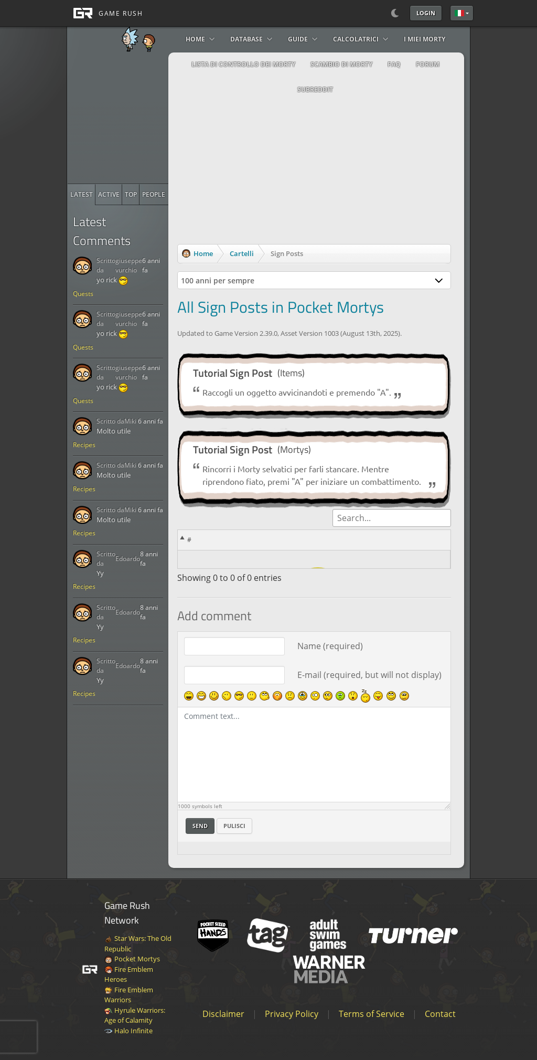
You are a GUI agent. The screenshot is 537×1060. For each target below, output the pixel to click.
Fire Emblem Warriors (128, 995)
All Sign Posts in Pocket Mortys (280, 307)
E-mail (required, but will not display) (369, 675)
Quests (83, 293)
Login (425, 13)
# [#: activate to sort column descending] (189, 539)
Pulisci (234, 826)
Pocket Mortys (132, 958)
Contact (440, 1014)
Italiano (459, 13)
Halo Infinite (128, 1030)
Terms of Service (371, 1014)
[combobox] (314, 280)
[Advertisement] (146, 118)
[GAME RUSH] (104, 13)
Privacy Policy (291, 1014)
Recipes (84, 444)
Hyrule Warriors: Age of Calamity (134, 1015)
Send (200, 826)
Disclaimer (223, 1014)
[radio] (81, 195)
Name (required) (330, 646)
